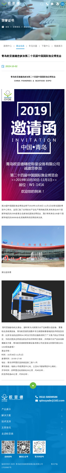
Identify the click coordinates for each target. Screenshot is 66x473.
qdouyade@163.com (51, 400)
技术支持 (6, 421)
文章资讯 (16, 27)
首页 (7, 27)
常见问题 (33, 46)
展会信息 (27, 27)
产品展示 (6, 409)
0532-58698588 (48, 396)
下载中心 (46, 46)
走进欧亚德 (7, 433)
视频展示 (58, 46)
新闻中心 (8, 46)
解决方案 (6, 415)
